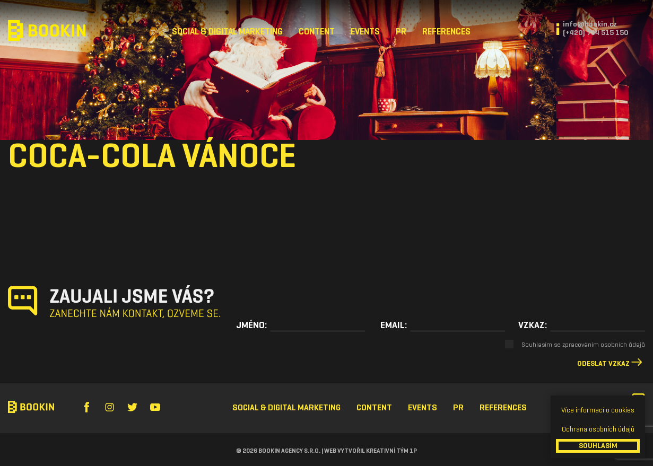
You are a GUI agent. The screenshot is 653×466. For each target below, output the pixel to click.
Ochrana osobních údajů (598, 429)
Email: (393, 325)
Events (365, 31)
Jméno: (251, 325)
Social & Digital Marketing (227, 31)
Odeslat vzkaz (603, 363)
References (446, 31)
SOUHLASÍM (598, 445)
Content (317, 31)
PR (401, 31)
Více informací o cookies (597, 410)
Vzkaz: (532, 325)
